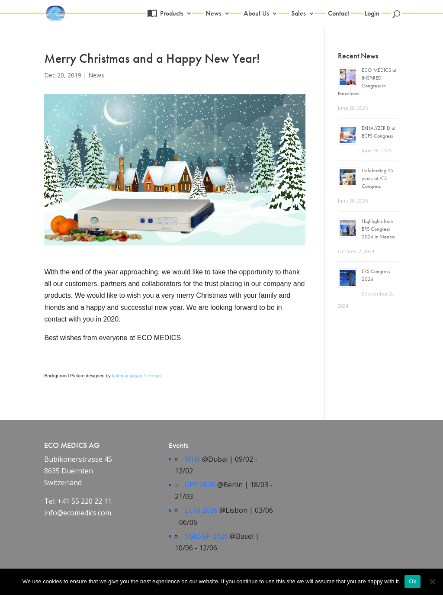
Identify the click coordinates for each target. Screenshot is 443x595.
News (213, 14)
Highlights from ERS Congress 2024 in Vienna (378, 229)
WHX (192, 459)
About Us (256, 14)
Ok (412, 581)
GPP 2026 (200, 484)
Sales (298, 14)
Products (170, 14)
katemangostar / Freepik (137, 375)
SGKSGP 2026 (206, 536)
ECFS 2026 (201, 510)
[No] (432, 581)
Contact (338, 14)
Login (372, 14)
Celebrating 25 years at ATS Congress (378, 178)
